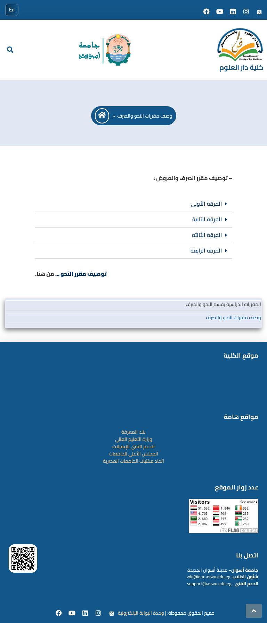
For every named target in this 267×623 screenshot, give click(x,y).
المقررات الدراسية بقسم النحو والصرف (223, 304)
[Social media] (206, 12)
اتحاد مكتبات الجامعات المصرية (133, 461)
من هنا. (44, 273)
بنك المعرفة (133, 431)
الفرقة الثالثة (207, 235)
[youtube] (72, 613)
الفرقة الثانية (207, 219)
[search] (10, 50)
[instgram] (99, 613)
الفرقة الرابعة (206, 250)
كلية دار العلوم (241, 67)
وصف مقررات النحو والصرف (233, 317)
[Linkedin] (85, 613)
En (12, 10)
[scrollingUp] (254, 611)
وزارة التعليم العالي (133, 439)
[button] (133, 204)
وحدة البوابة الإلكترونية (141, 612)
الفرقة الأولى (206, 203)
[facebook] (59, 613)
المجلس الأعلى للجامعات (133, 453)
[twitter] (112, 613)
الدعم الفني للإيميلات (133, 446)
